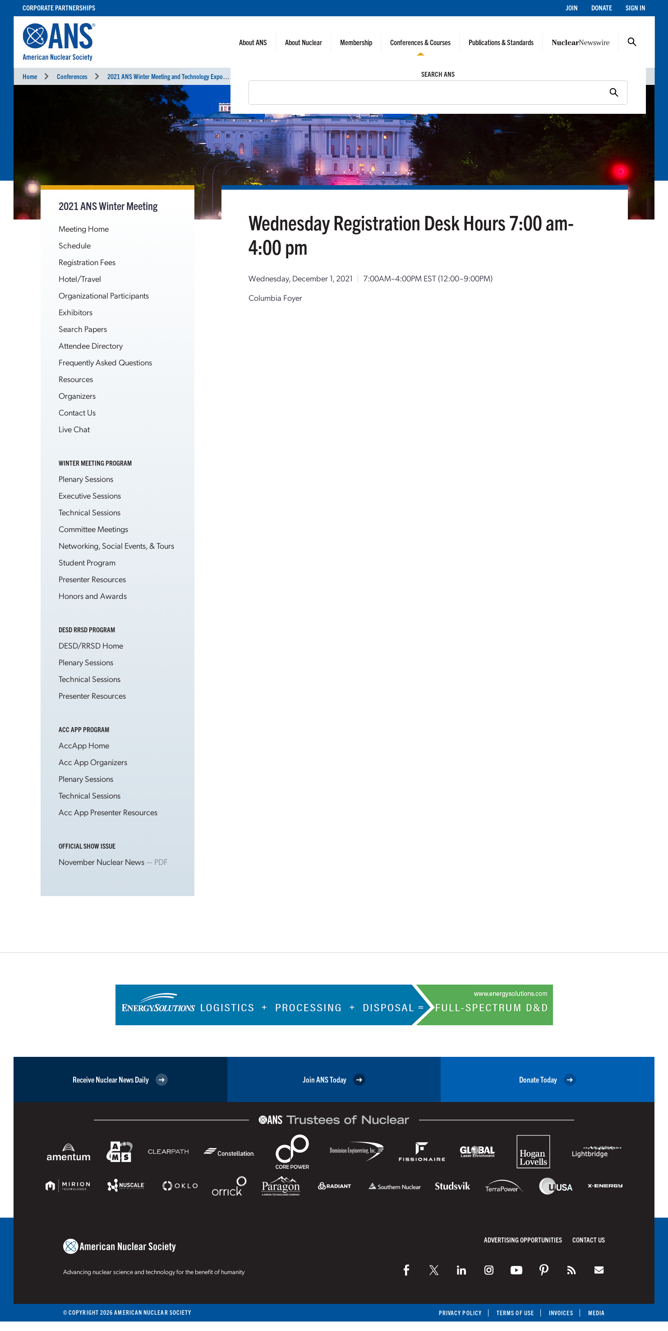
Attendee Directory (91, 345)
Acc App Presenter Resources (108, 812)
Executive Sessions (90, 495)
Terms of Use (515, 1313)
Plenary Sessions (86, 478)
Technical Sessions (89, 512)
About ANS (253, 42)
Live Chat (74, 429)
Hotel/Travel (80, 278)
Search (631, 42)
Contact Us (77, 412)
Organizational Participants (104, 295)
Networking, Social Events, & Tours (116, 545)
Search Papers (83, 328)
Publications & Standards (501, 42)
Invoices (561, 1313)
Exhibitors (75, 312)
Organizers (77, 395)
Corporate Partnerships (59, 7)
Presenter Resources (92, 579)
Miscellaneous (257, 76)
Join (572, 7)
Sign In (635, 7)
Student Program (87, 562)
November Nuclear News (101, 861)
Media (596, 1313)
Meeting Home (84, 228)
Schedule (75, 245)
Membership (356, 42)
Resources (76, 379)
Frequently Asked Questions (105, 362)
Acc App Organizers (93, 762)
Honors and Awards (93, 595)
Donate (601, 7)
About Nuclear (303, 42)
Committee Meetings (93, 528)
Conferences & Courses (420, 42)
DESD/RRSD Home (91, 645)
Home (30, 76)
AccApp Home (84, 745)
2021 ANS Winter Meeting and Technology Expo (165, 76)
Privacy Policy (460, 1313)
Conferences (72, 76)
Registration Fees (87, 262)
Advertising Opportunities (523, 1239)
